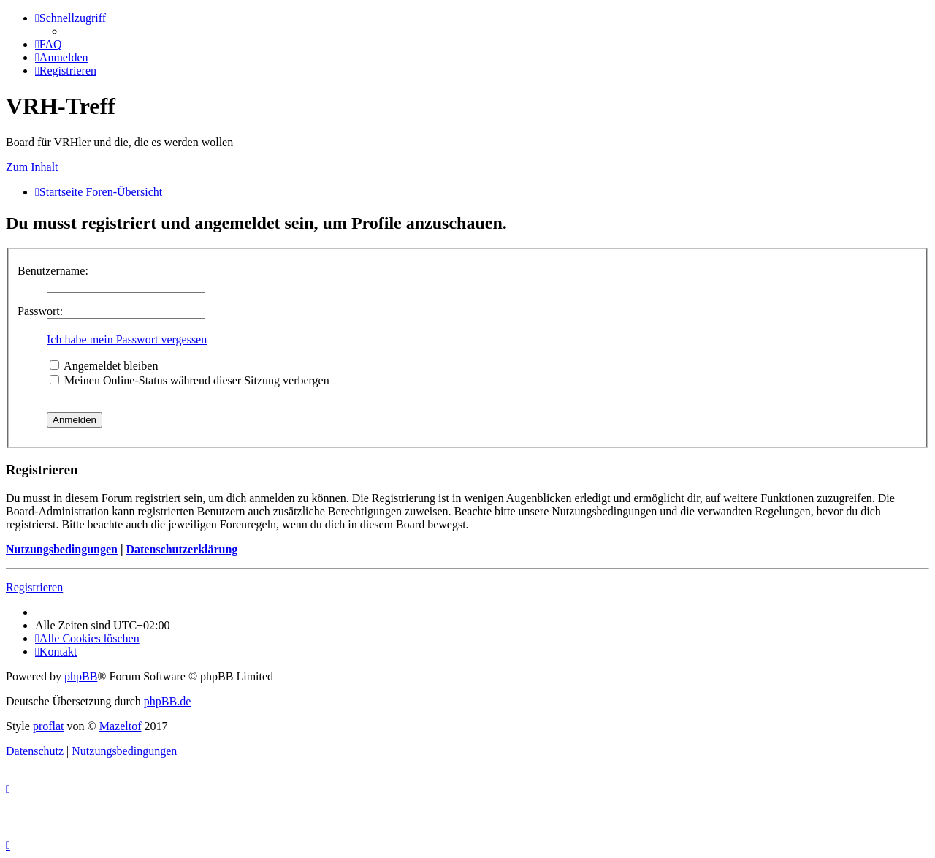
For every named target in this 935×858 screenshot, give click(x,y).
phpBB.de (167, 701)
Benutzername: (53, 271)
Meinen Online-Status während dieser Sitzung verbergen (189, 380)
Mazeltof (120, 726)
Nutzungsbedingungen (62, 549)
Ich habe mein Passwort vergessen (127, 339)
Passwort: (40, 311)
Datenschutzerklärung (181, 549)
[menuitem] (48, 44)
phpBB (80, 676)
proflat (48, 726)
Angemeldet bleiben (104, 366)
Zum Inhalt (32, 167)
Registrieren (34, 587)
